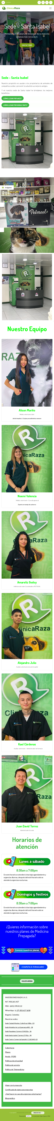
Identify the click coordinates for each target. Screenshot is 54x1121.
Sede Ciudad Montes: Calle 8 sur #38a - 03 (19, 1023)
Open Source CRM (45, 1116)
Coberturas (9, 1048)
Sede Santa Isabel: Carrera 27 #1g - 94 (18, 1035)
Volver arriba (27, 981)
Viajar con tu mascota (13, 1085)
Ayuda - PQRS (10, 1056)
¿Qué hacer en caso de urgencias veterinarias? (23, 1094)
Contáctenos (27, 45)
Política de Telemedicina (14, 1069)
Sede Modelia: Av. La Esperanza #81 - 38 (19, 1027)
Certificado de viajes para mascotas (19, 1090)
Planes (7, 1052)
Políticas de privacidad (14, 1061)
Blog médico (10, 1098)
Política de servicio (12, 1065)
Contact (6, 2)
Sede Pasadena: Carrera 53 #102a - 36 (18, 1031)
